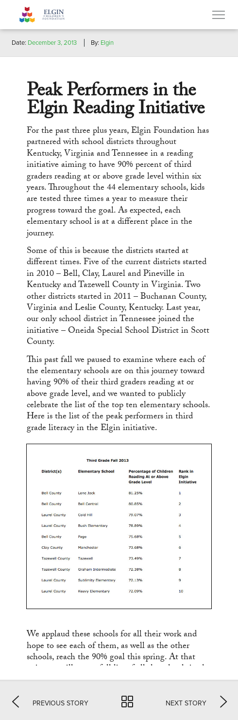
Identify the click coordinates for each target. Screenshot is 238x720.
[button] (50, 700)
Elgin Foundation (55, 14)
